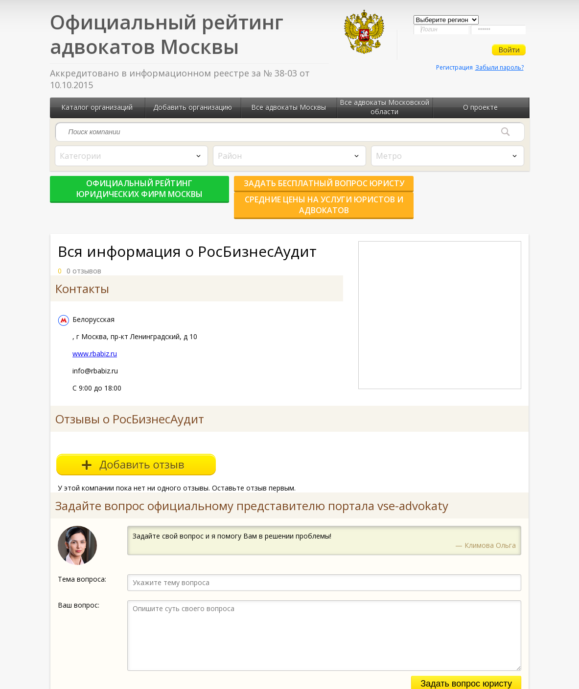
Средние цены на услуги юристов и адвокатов (451, 188)
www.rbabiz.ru (94, 337)
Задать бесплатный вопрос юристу (289, 188)
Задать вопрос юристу (466, 667)
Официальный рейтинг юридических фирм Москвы (128, 188)
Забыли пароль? (499, 67)
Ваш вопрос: (78, 588)
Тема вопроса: (82, 562)
